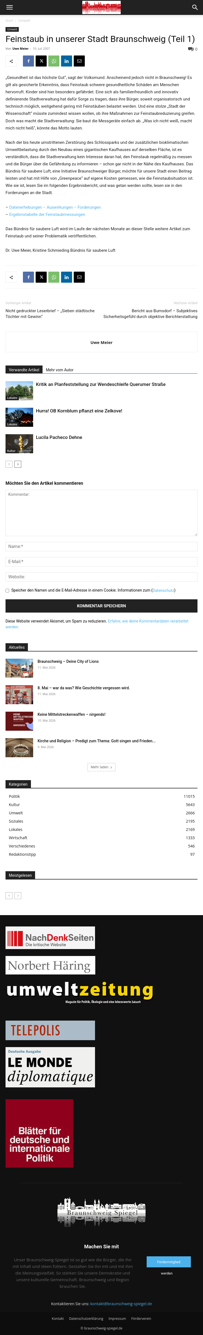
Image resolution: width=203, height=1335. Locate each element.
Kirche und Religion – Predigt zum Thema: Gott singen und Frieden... (96, 741)
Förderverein (141, 1318)
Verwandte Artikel (24, 370)
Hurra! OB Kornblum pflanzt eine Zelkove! (79, 411)
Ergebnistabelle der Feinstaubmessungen (47, 214)
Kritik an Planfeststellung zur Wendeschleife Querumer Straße (101, 384)
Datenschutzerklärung (86, 1318)
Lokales (12, 398)
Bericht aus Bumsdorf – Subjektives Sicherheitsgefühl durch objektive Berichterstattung (150, 313)
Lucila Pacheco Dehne (59, 437)
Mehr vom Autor (59, 370)
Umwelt (24, 20)
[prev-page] (9, 464)
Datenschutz (163, 590)
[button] (9, 7)
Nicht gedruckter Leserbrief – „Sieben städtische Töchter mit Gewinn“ (50, 313)
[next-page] (17, 464)
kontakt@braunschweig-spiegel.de (121, 1303)
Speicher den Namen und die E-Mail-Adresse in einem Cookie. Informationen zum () (93, 590)
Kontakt (58, 1318)
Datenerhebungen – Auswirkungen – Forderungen (55, 207)
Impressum (117, 1318)
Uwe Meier (20, 48)
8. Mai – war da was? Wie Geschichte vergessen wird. (84, 688)
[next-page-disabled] (17, 895)
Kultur (11, 451)
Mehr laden (101, 767)
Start (9, 20)
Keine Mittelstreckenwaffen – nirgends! (72, 714)
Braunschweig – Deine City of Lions (68, 661)
